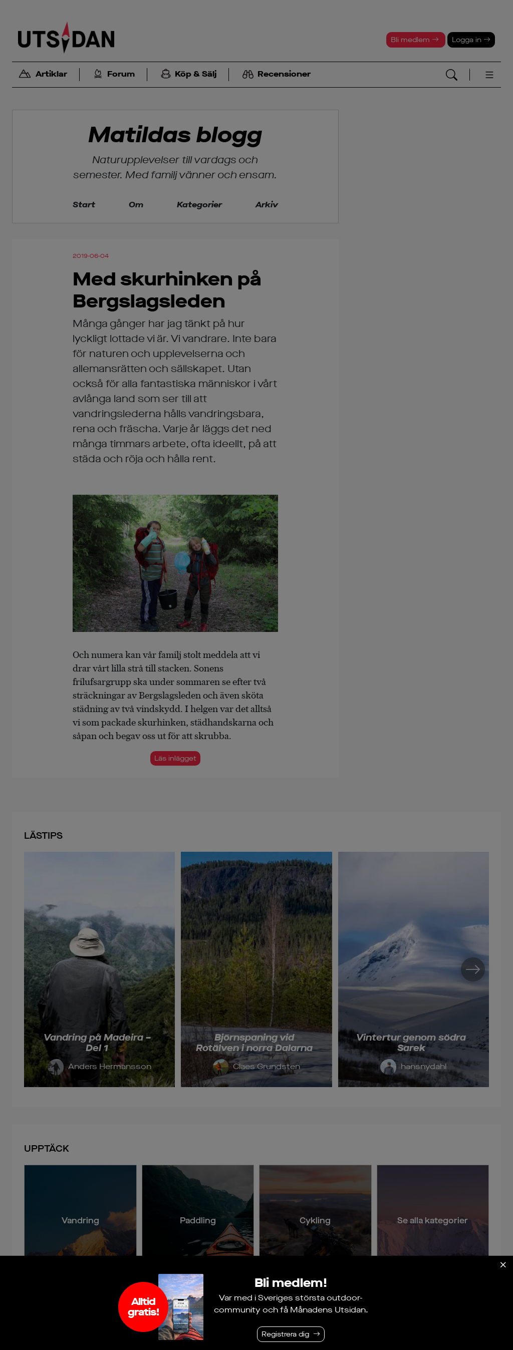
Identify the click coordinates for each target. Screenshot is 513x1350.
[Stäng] (503, 1265)
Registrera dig (285, 1334)
